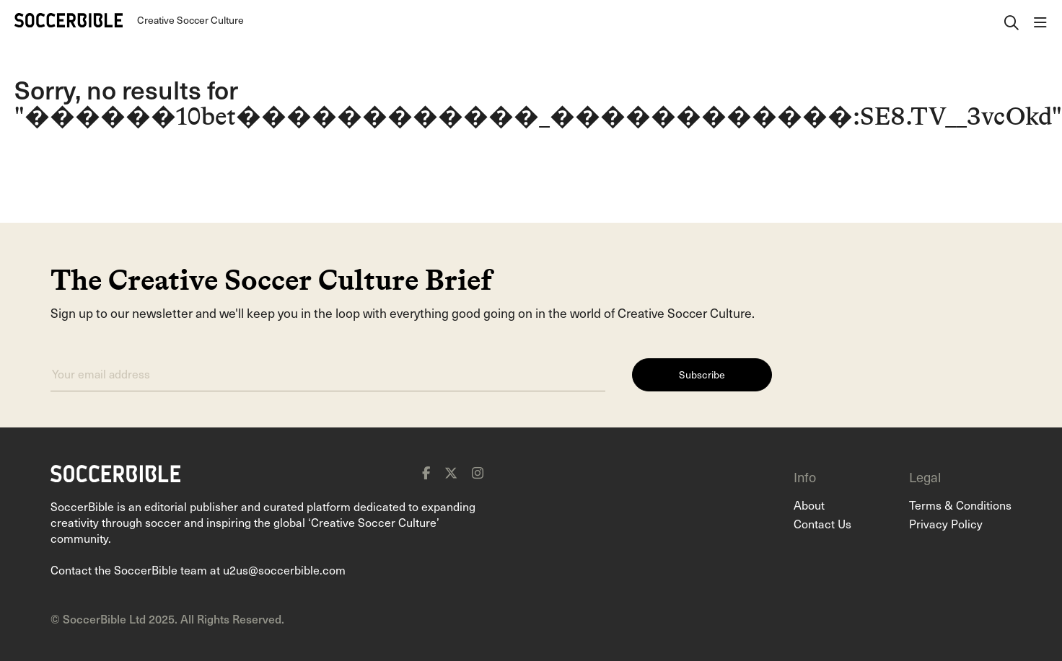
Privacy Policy (946, 523)
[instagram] (477, 472)
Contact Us (822, 523)
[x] (450, 472)
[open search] (1011, 20)
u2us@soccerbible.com (284, 569)
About (809, 504)
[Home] (68, 20)
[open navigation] (1040, 20)
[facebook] (426, 472)
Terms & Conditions (960, 504)
